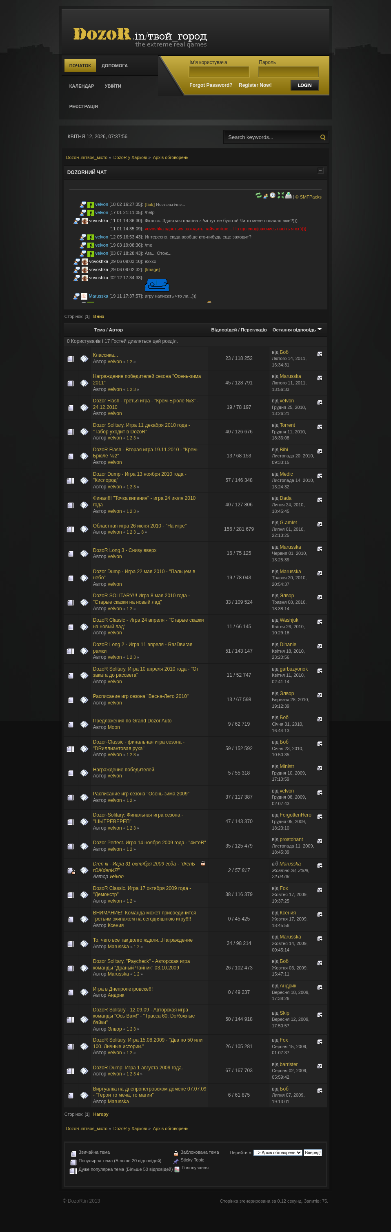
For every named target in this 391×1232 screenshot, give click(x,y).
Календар (81, 86)
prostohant (291, 839)
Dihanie (288, 644)
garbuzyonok (294, 669)
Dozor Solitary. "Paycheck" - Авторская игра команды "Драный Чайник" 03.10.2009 (141, 964)
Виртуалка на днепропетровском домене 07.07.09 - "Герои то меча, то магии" (150, 1092)
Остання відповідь (297, 329)
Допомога (115, 65)
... (139, 532)
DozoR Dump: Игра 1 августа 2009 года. (138, 1068)
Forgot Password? (210, 85)
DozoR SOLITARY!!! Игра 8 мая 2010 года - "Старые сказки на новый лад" (141, 599)
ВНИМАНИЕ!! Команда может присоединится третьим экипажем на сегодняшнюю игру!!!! (144, 916)
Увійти (113, 86)
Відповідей (224, 329)
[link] (150, 204)
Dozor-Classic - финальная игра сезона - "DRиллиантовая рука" (138, 745)
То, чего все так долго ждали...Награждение (143, 940)
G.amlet (288, 522)
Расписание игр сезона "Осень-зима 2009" (141, 794)
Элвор (287, 595)
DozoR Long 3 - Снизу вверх (125, 550)
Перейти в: (241, 1152)
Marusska (98, 296)
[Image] (152, 269)
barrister (289, 1064)
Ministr (287, 766)
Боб (284, 352)
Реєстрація (83, 106)
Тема (99, 329)
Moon (114, 727)
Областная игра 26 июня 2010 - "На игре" (140, 526)
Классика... (105, 355)
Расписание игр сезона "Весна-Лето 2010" (141, 696)
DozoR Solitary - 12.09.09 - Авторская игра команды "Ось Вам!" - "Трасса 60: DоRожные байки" (144, 1016)
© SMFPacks (308, 196)
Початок (80, 65)
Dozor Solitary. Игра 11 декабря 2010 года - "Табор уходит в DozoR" (141, 428)
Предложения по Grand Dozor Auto (132, 721)
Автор (116, 329)
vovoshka (98, 220)
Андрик (116, 995)
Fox (284, 888)
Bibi (284, 450)
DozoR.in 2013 (84, 1201)
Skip (284, 1013)
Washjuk (289, 620)
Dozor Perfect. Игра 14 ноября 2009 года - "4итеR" (149, 843)
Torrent (287, 425)
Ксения (116, 925)
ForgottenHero (295, 815)
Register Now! (255, 85)
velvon (101, 204)
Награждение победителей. (124, 770)
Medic (286, 474)
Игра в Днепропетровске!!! (123, 989)
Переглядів (254, 329)
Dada (286, 498)
